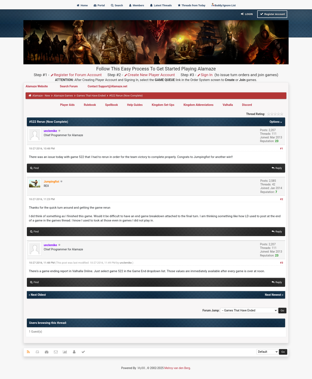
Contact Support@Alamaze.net (107, 86)
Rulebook (90, 104)
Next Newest (273, 294)
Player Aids (67, 104)
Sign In (204, 74)
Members (136, 5)
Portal (99, 5)
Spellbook (111, 104)
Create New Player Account (149, 74)
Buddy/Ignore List (223, 5)
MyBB (141, 368)
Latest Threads (161, 5)
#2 (281, 199)
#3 (281, 262)
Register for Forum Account (76, 74)
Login (246, 14)
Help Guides (134, 104)
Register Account (272, 14)
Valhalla (228, 104)
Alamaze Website (37, 86)
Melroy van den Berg (177, 368)
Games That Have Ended (91, 95)
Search (116, 5)
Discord (247, 104)
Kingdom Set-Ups (163, 104)
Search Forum (69, 86)
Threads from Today (191, 5)
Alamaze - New (41, 95)
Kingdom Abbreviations (198, 104)
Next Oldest (38, 294)
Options (276, 121)
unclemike (126, 262)
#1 (281, 148)
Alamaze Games (63, 95)
